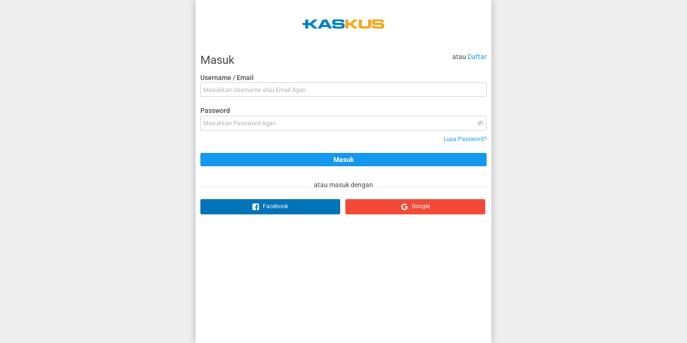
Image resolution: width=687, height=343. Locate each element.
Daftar (477, 57)
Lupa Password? (465, 139)
